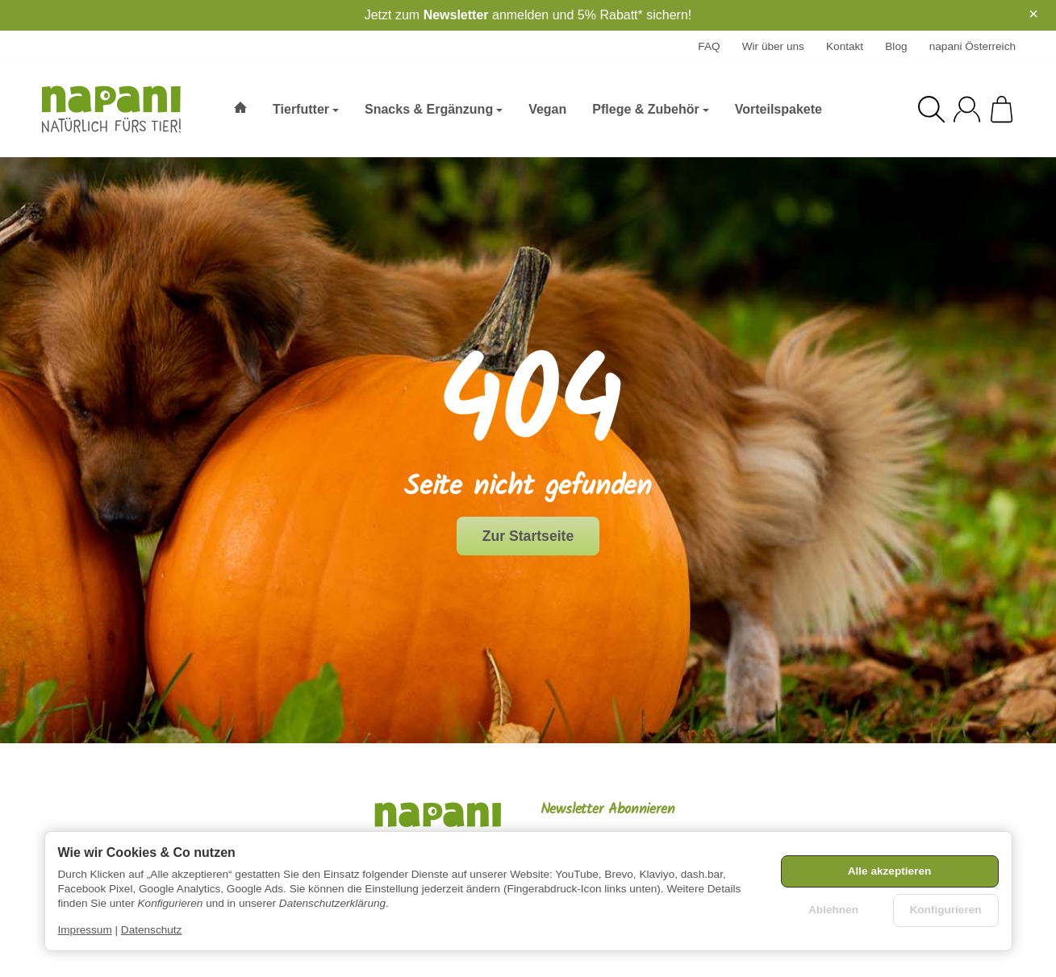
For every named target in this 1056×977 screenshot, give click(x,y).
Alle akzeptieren (890, 871)
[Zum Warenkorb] (1001, 109)
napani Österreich (972, 46)
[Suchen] (931, 109)
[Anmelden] (967, 109)
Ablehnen (833, 910)
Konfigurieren (945, 910)
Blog (896, 46)
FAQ (709, 46)
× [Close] (1033, 13)
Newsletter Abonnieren (608, 810)
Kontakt (844, 46)
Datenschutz (151, 930)
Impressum (85, 930)
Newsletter (456, 15)
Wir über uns (773, 46)
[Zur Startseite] (113, 109)
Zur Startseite (528, 536)
